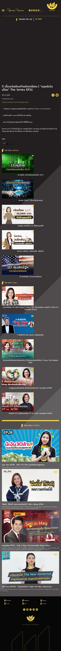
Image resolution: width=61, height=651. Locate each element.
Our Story (44, 603)
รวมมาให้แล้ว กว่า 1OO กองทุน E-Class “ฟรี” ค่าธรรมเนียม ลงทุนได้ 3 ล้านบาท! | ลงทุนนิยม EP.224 (30, 308)
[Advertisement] (30, 35)
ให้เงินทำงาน (26, 600)
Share (4, 143)
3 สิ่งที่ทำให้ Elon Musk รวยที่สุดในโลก (30, 335)
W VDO (7, 603)
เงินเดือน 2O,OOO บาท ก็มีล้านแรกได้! (30, 226)
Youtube (4, 102)
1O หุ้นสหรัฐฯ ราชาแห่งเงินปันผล (31, 276)
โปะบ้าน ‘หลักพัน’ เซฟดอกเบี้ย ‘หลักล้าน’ (30, 251)
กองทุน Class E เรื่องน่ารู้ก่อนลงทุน (30, 200)
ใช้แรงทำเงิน (8, 600)
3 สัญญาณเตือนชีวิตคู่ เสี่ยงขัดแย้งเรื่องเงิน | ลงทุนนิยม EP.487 (30, 388)
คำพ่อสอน (44, 600)
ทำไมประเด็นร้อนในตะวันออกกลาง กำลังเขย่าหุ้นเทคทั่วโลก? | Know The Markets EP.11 (30, 361)
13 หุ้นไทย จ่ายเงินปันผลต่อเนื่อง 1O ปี (30, 175)
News (25, 603)
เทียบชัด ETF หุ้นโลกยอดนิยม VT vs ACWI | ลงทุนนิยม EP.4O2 (30, 413)
